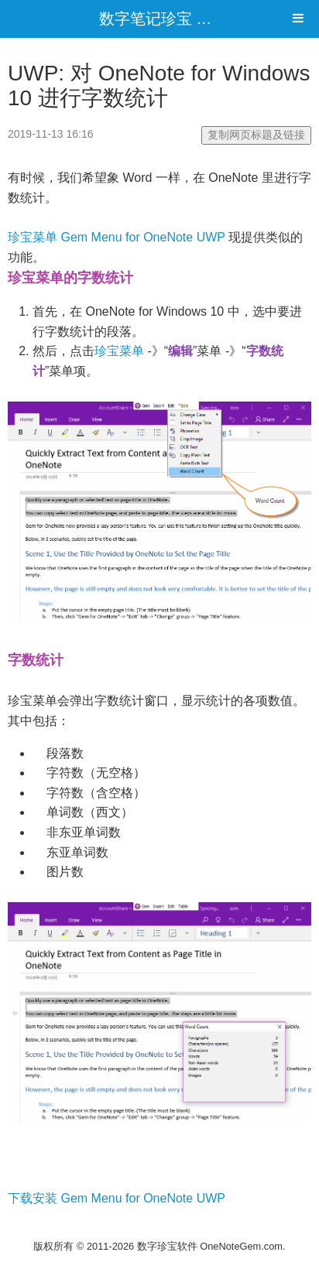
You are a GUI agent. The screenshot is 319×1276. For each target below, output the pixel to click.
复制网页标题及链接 (256, 134)
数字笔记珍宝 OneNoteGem (195, 18)
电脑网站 (159, 1227)
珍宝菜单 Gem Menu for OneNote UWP (116, 237)
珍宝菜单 (119, 350)
